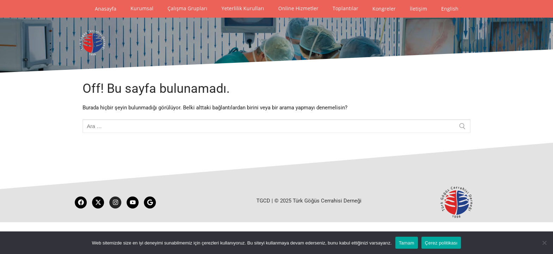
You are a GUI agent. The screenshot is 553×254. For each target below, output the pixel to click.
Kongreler (384, 8)
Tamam (406, 243)
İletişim (418, 8)
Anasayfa (105, 8)
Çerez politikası (441, 243)
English (449, 8)
